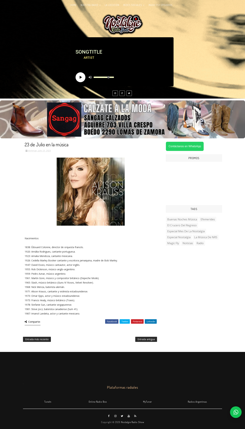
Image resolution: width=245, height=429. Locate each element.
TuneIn (47, 401)
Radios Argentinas (197, 401)
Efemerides (208, 219)
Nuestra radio (89, 5)
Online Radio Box (98, 401)
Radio (200, 243)
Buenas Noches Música (182, 219)
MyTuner (147, 401)
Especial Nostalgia (179, 237)
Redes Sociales (132, 5)
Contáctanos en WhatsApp (185, 146)
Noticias (188, 243)
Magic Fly (173, 243)
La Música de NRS (205, 237)
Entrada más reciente (37, 339)
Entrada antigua (146, 339)
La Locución (112, 5)
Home (73, 5)
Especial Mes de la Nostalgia (186, 231)
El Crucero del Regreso (182, 225)
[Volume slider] (104, 77)
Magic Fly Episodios (161, 5)
